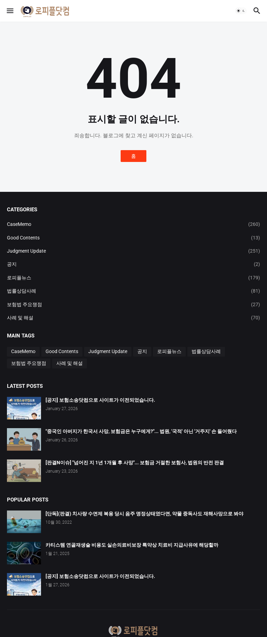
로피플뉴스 (133, 277)
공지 (133, 264)
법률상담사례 (133, 291)
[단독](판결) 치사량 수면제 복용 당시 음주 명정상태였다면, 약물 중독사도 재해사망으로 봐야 (144, 513)
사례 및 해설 (133, 317)
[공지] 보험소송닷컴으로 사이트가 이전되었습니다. (100, 400)
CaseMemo (133, 224)
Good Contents (133, 238)
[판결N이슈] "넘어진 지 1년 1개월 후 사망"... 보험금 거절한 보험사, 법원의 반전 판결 (135, 462)
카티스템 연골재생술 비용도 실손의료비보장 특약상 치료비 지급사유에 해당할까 (132, 545)
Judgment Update (133, 251)
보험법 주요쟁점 (133, 304)
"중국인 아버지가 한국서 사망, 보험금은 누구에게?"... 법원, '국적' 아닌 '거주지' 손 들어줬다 (141, 431)
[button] (9, 11)
